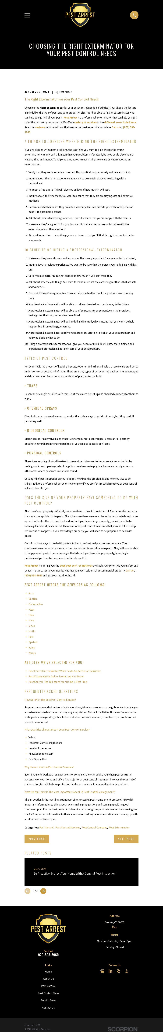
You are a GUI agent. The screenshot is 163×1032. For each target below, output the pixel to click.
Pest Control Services (67, 827)
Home (48, 971)
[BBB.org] (127, 971)
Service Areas (48, 1000)
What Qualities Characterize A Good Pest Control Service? (57, 729)
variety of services (85, 122)
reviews (40, 127)
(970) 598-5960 (33, 575)
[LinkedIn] (110, 971)
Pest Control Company (94, 827)
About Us (48, 978)
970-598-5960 (48, 954)
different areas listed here (120, 122)
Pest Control (46, 827)
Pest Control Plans (48, 993)
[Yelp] (118, 971)
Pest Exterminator (119, 827)
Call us (116, 127)
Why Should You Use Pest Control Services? (49, 767)
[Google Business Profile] (102, 971)
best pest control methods (76, 565)
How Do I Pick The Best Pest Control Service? (50, 700)
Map (114, 927)
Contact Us (48, 1007)
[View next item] (43, 891)
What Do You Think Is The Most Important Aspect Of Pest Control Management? (70, 792)
